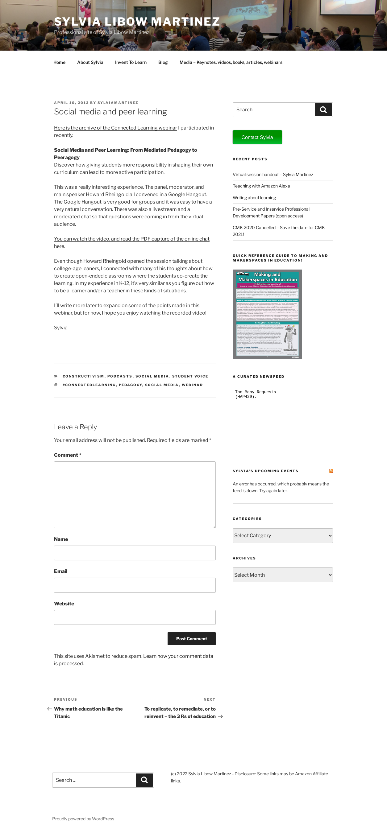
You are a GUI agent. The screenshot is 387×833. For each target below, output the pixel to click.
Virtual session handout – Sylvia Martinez (273, 174)
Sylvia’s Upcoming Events (266, 471)
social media (152, 376)
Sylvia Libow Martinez (137, 21)
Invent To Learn (131, 62)
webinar (192, 385)
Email (60, 571)
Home (59, 62)
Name (61, 539)
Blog (163, 62)
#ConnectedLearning (89, 385)
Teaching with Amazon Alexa (261, 185)
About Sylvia (90, 62)
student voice (190, 376)
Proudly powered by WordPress (83, 818)
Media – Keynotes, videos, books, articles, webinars (231, 62)
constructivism (84, 376)
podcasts (120, 376)
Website (64, 604)
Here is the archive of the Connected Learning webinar (115, 128)
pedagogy (130, 385)
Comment (67, 455)
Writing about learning (254, 197)
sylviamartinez (118, 103)
